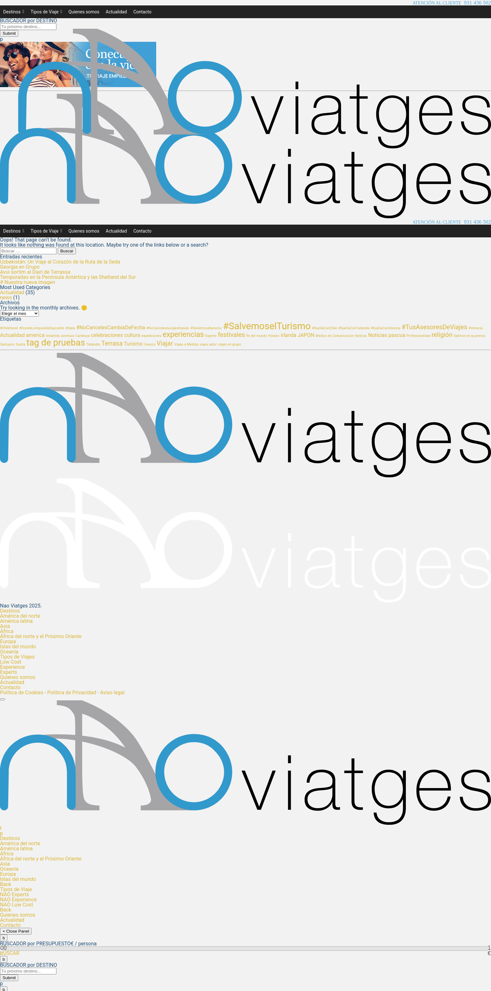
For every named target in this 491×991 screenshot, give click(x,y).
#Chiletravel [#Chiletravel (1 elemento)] (9, 328)
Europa (8, 641)
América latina (16, 621)
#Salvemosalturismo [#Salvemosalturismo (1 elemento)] (206, 328)
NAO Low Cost (16, 905)
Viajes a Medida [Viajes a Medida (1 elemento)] (186, 344)
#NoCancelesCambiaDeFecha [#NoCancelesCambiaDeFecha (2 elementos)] (110, 327)
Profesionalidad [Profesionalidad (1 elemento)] (418, 336)
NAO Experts (14, 894)
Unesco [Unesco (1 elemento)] (150, 344)
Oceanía (9, 652)
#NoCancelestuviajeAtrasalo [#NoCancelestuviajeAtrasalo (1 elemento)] (167, 328)
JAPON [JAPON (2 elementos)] (305, 335)
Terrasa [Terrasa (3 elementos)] (112, 343)
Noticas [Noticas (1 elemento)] (361, 336)
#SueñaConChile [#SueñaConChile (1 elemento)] (324, 328)
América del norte (20, 616)
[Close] (3, 938)
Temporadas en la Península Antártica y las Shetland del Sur (68, 277)
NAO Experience (18, 900)
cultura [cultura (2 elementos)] (132, 335)
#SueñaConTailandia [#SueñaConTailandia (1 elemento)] (354, 328)
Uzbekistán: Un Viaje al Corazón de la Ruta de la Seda (60, 262)
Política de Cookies (21, 692)
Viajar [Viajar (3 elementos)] (165, 343)
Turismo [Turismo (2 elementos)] (133, 344)
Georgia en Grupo (20, 267)
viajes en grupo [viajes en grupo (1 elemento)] (229, 344)
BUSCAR (9, 953)
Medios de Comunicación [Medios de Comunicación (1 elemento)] (335, 336)
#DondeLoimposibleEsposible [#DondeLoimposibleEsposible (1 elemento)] (41, 328)
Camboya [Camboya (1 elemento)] (82, 336)
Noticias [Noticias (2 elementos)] (377, 335)
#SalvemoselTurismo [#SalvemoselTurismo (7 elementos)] (267, 326)
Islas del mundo (18, 647)
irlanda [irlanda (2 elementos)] (288, 335)
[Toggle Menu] (2, 699)
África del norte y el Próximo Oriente (41, 636)
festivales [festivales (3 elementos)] (231, 335)
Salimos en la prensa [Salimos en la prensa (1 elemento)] (469, 336)
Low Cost (10, 662)
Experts (8, 672)
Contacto (142, 11)
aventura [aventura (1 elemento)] (67, 336)
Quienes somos (84, 11)
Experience (12, 667)
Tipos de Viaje (46, 11)
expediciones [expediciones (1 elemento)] (151, 336)
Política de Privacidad (71, 692)
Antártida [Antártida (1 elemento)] (53, 336)
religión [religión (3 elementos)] (441, 335)
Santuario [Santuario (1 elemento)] (7, 344)
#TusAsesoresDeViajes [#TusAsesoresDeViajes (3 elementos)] (434, 327)
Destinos (13, 11)
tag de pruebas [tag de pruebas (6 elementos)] (55, 342)
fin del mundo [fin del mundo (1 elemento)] (256, 336)
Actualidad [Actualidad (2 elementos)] (12, 335)
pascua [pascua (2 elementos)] (396, 335)
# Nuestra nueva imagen (27, 282)
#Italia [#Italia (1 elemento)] (70, 328)
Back (5, 884)
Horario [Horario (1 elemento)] (273, 336)
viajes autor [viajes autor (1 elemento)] (208, 344)
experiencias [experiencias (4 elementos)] (183, 334)
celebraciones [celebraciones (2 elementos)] (107, 335)
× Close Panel (16, 931)
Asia (5, 626)
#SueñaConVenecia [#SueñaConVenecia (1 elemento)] (385, 328)
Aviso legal (112, 692)
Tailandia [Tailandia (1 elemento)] (93, 344)
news (6, 297)
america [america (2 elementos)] (35, 335)
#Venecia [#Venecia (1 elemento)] (475, 328)
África (6, 631)
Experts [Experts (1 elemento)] (211, 336)
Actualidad (116, 11)
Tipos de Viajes (17, 657)
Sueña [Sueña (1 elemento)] (20, 344)
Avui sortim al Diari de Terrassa (35, 272)
